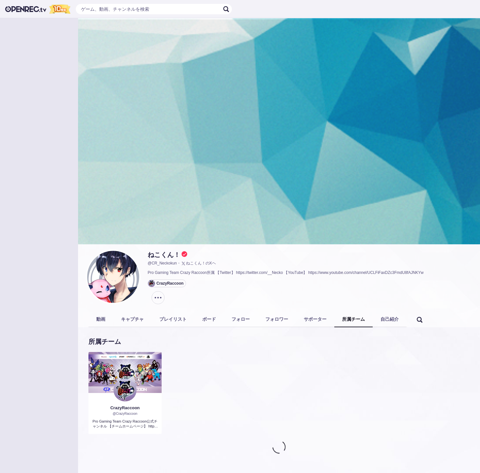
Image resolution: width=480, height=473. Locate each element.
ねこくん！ (164, 254)
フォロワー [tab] (276, 319)
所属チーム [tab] (353, 319)
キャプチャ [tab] (132, 319)
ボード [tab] (209, 319)
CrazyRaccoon (125, 407)
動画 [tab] (100, 319)
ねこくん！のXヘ (198, 263)
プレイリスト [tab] (173, 319)
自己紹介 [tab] (389, 319)
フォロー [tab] (241, 319)
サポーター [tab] (315, 319)
